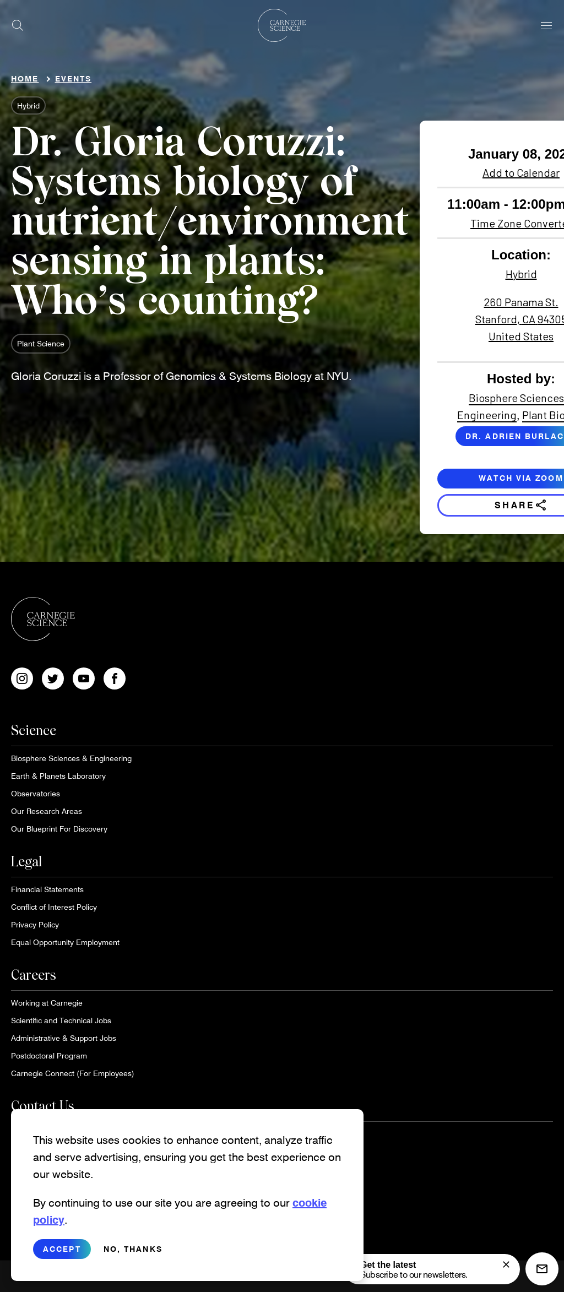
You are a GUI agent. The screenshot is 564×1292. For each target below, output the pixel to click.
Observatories (35, 793)
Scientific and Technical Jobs (61, 1020)
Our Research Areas (46, 811)
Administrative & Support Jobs (63, 1038)
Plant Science (40, 343)
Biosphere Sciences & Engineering (71, 758)
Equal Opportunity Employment (65, 942)
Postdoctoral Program (49, 1055)
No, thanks (133, 1257)
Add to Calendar (521, 172)
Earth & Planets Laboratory (58, 775)
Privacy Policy (35, 924)
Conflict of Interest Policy (54, 907)
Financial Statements (47, 889)
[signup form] (506, 1264)
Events (73, 78)
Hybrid (28, 105)
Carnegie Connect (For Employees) (72, 1073)
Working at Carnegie (47, 1002)
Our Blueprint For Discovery (59, 828)
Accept (62, 1257)
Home (25, 78)
